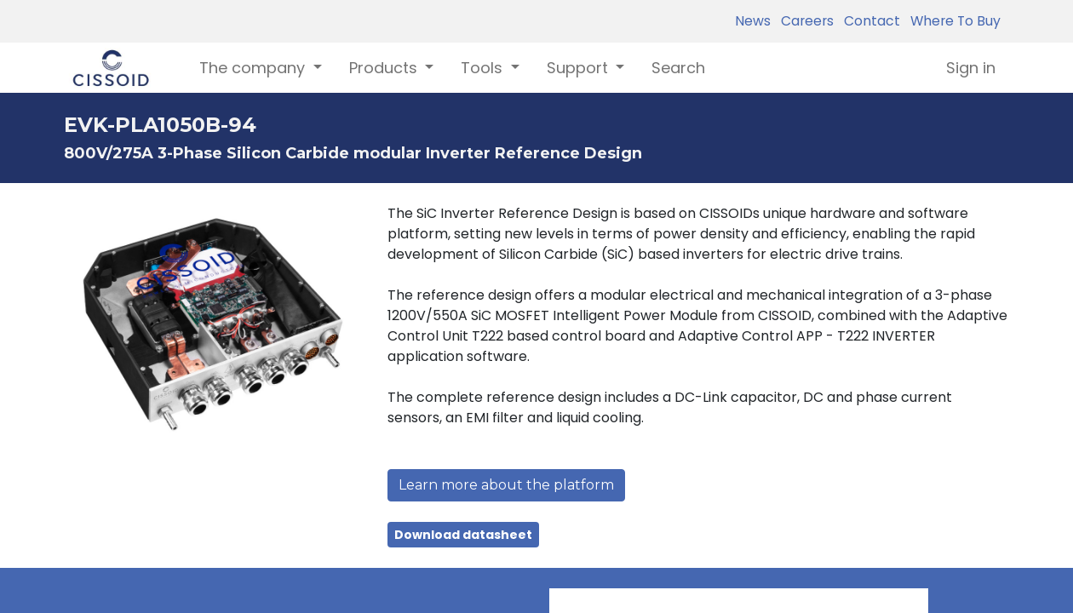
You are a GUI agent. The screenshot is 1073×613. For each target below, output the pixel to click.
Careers (804, 21)
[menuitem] (678, 68)
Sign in (971, 67)
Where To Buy (952, 21)
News (753, 21)
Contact (868, 21)
